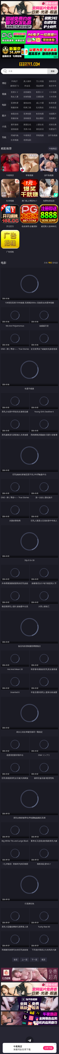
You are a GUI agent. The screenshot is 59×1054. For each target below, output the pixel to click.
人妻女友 (40, 124)
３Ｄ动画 (52, 92)
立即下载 (48, 1048)
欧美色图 (40, 113)
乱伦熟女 (40, 107)
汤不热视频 (52, 135)
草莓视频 (40, 135)
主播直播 (40, 96)
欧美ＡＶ (40, 92)
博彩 (4, 83)
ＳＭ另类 (52, 96)
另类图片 (52, 118)
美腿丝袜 (14, 118)
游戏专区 (52, 81)
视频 (4, 93)
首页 (15, 959)
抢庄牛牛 (52, 85)
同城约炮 (14, 135)
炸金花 (27, 85)
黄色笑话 (40, 129)
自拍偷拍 (27, 92)
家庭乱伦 (27, 124)
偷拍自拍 (27, 103)
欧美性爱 (52, 103)
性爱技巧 (52, 129)
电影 (4, 104)
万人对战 (40, 81)
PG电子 (14, 81)
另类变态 (52, 107)
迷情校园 (14, 129)
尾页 (43, 959)
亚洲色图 (27, 113)
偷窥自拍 (14, 113)
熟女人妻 (14, 96)
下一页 (34, 959)
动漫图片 (52, 113)
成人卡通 (40, 103)
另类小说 (27, 129)
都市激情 (14, 124)
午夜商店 (27, 135)
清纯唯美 (27, 118)
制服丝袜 (14, 107)
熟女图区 (40, 118)
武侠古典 (52, 124)
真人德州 (27, 81)
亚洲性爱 (14, 103)
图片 (4, 115)
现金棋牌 (40, 85)
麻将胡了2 (14, 85)
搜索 (53, 71)
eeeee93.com (29, 64)
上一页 (24, 959)
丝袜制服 (27, 96)
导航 (4, 137)
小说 (4, 126)
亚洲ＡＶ (14, 92)
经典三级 (27, 107)
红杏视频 (14, 140)
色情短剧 (27, 140)
